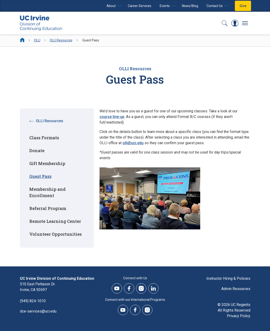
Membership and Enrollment (47, 192)
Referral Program (47, 208)
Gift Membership (47, 163)
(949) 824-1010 (33, 301)
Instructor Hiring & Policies (228, 278)
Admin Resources (235, 289)
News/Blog (190, 6)
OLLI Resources (61, 40)
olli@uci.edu (133, 143)
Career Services (139, 6)
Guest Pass (40, 176)
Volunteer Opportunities (55, 234)
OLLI (37, 40)
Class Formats (44, 137)
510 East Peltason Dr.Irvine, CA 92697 (37, 287)
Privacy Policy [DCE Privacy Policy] (238, 316)
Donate (36, 150)
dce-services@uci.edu (38, 311)
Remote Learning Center (55, 221)
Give (243, 6)
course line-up (112, 116)
